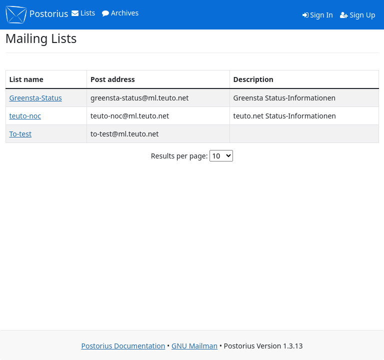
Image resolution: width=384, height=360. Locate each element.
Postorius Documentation (123, 345)
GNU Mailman (195, 345)
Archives (120, 13)
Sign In (317, 15)
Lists (83, 13)
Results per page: (179, 155)
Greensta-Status (36, 97)
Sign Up (358, 15)
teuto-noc (25, 115)
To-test (21, 133)
